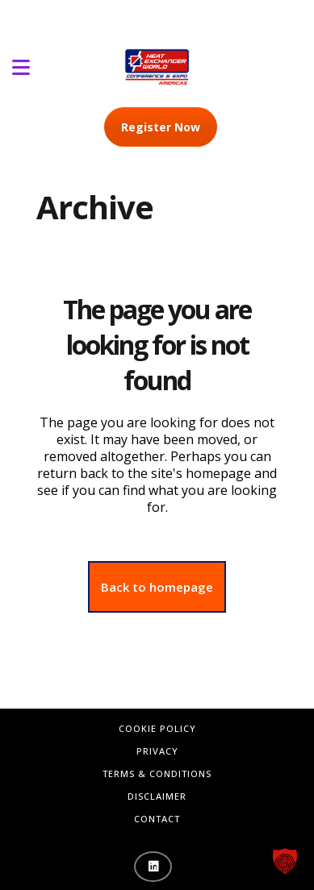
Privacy (157, 751)
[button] (285, 861)
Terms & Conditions (157, 773)
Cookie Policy (157, 728)
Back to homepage (157, 587)
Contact (157, 819)
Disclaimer (157, 796)
